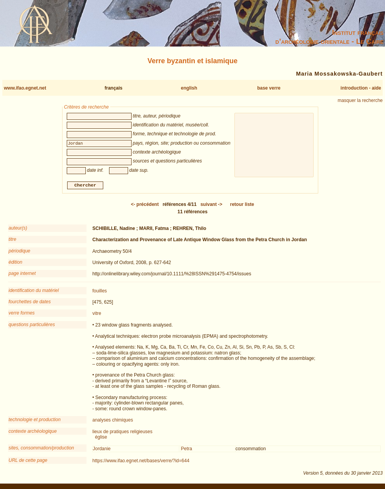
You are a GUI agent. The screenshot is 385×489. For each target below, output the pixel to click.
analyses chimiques (112, 421)
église (101, 438)
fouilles (99, 291)
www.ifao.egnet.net (25, 88)
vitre (96, 314)
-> (211, 205)
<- (145, 205)
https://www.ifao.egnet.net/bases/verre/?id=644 (140, 461)
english (189, 88)
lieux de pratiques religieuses (122, 432)
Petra (186, 450)
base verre (269, 88)
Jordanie (102, 450)
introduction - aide (360, 88)
